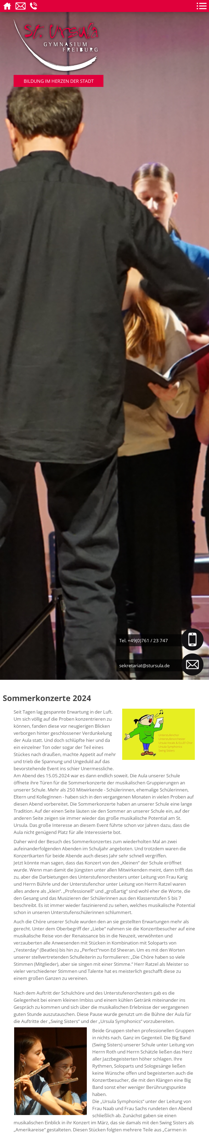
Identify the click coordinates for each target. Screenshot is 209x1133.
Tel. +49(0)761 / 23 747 (143, 640)
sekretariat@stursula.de (144, 665)
